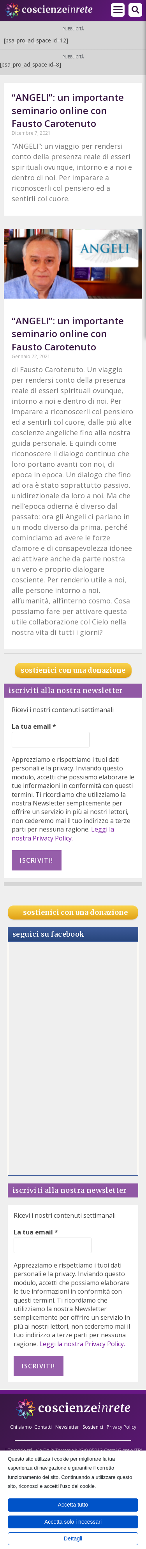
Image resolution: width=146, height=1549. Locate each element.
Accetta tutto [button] (73, 1505)
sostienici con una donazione (73, 670)
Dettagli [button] (73, 1538)
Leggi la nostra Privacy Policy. (63, 833)
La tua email (34, 726)
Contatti (43, 1427)
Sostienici (93, 1427)
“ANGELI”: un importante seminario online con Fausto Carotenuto (68, 110)
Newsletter (67, 1427)
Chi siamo (21, 1427)
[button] (135, 10)
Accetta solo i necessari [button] (73, 1522)
